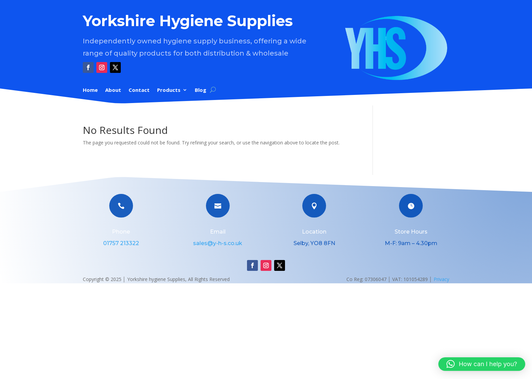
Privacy (441, 279)
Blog (200, 90)
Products (168, 90)
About (113, 90)
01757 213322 (121, 243)
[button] (481, 364)
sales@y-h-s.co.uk (217, 243)
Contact (139, 90)
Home (90, 90)
